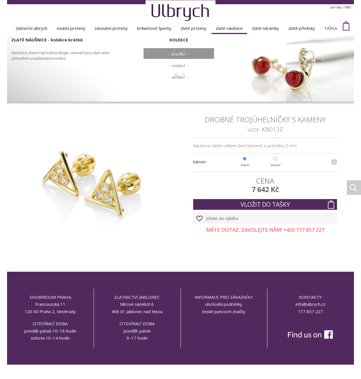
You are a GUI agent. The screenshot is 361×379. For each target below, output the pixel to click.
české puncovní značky (223, 311)
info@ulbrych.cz (310, 304)
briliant (275, 165)
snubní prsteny (71, 28)
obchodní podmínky (223, 304)
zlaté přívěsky (301, 28)
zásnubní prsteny (111, 28)
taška (330, 28)
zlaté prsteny (193, 28)
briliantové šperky (154, 28)
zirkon (244, 165)
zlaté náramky (265, 28)
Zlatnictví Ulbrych (31, 28)
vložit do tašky (265, 204)
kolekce (179, 40)
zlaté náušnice (229, 28)
